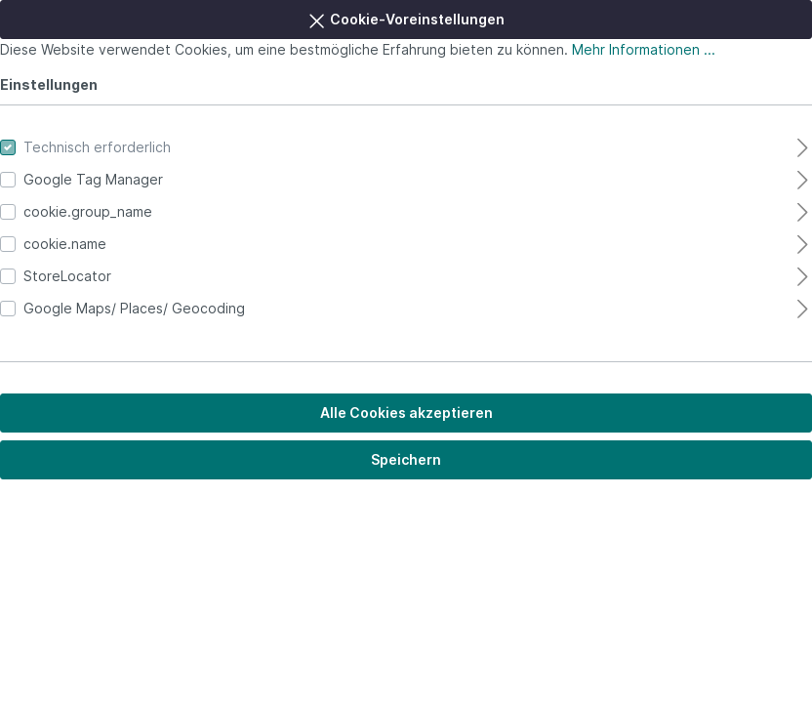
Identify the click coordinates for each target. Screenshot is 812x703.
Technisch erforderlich (97, 147)
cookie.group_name (87, 211)
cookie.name (64, 243)
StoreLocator (67, 276)
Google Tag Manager (93, 179)
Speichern (406, 459)
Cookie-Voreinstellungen (405, 16)
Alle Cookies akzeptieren (406, 412)
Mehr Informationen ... (643, 49)
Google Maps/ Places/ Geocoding (134, 308)
